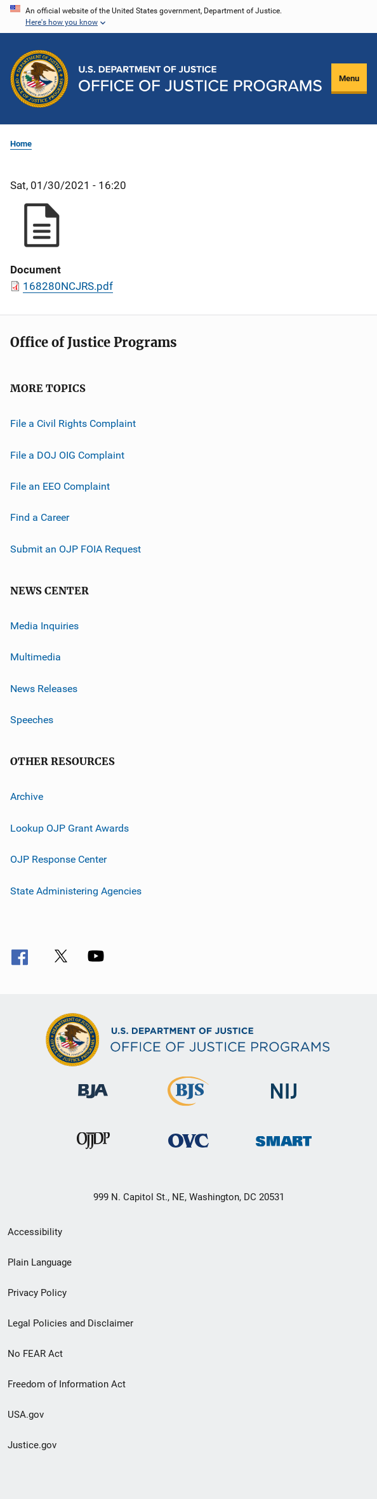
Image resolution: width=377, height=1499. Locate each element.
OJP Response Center (58, 859)
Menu (349, 78)
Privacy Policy (37, 1293)
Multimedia (35, 657)
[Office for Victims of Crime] (188, 1150)
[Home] (200, 78)
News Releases (43, 689)
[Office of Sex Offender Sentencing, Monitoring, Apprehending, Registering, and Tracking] (284, 1148)
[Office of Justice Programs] (39, 78)
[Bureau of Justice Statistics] (188, 1108)
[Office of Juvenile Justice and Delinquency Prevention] (93, 1151)
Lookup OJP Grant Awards (69, 828)
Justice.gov (32, 1445)
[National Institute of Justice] (283, 1101)
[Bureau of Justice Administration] (93, 1100)
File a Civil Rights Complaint (73, 423)
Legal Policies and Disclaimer (70, 1323)
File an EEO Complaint (60, 486)
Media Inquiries (44, 626)
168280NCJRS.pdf (68, 286)
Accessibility (35, 1232)
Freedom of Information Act (67, 1384)
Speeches (31, 720)
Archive (26, 796)
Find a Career (39, 517)
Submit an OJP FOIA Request (75, 548)
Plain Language (40, 1262)
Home (21, 143)
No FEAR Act (35, 1353)
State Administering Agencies (76, 890)
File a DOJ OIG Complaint (67, 454)
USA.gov (26, 1414)
